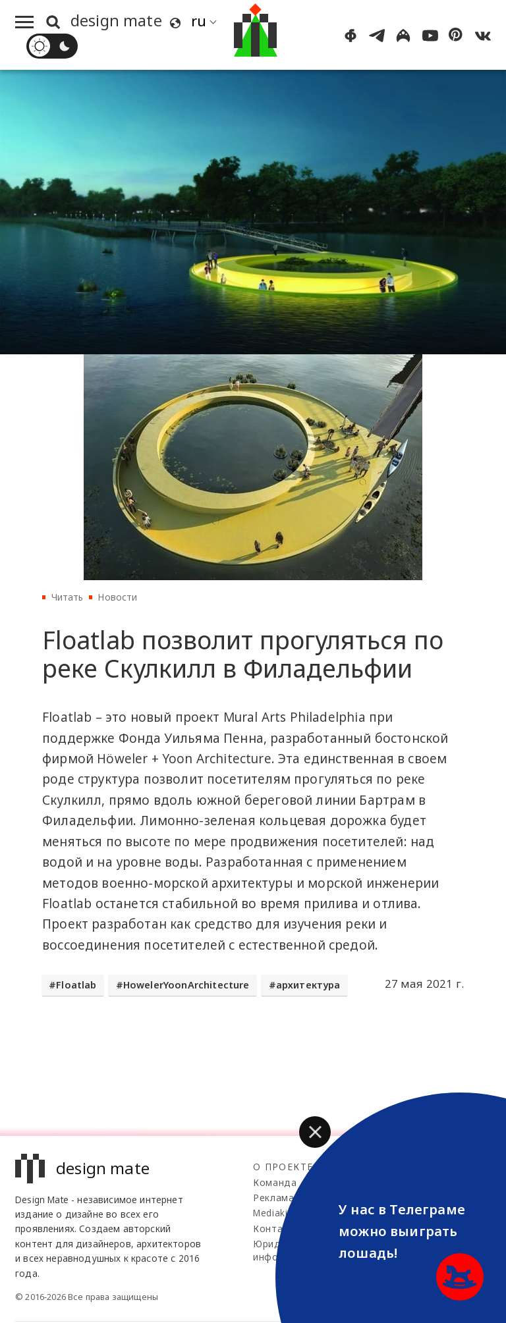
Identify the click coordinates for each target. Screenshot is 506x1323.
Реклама (274, 1197)
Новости (117, 597)
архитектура (308, 985)
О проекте (283, 1166)
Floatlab (76, 985)
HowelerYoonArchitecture (186, 985)
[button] (315, 1132)
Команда (275, 1182)
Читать (67, 597)
